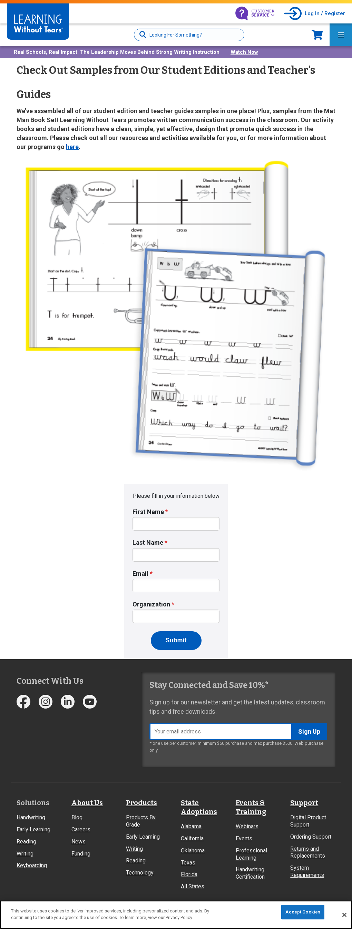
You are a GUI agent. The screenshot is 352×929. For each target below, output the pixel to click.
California (192, 838)
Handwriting (31, 817)
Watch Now (244, 52)
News (78, 841)
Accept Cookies (302, 912)
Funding (80, 853)
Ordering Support (310, 836)
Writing (25, 853)
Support (304, 803)
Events (244, 838)
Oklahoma (193, 850)
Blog (76, 817)
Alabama (191, 826)
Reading (26, 841)
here (72, 146)
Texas (188, 862)
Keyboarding (32, 865)
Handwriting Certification (250, 873)
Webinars (247, 826)
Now (317, 34)
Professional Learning (251, 854)
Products (141, 803)
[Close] (344, 914)
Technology (140, 872)
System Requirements (307, 871)
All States (192, 886)
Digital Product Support (308, 821)
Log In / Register (325, 13)
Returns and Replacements (307, 852)
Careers (80, 829)
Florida (189, 874)
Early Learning (33, 829)
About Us (87, 803)
